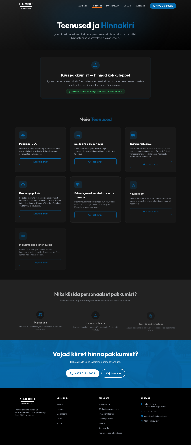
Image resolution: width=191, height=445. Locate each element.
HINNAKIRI (97, 6)
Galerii (59, 418)
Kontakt (60, 423)
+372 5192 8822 (163, 6)
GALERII (127, 6)
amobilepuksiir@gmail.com (155, 416)
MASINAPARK (112, 6)
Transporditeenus (106, 414)
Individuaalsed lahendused (110, 433)
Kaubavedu (104, 428)
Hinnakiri (60, 409)
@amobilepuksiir (151, 421)
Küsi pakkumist (40, 163)
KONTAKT (140, 6)
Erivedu (102, 423)
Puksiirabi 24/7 (105, 404)
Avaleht (60, 404)
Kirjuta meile (113, 373)
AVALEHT (83, 6)
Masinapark (62, 414)
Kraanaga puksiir (106, 418)
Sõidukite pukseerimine (109, 409)
